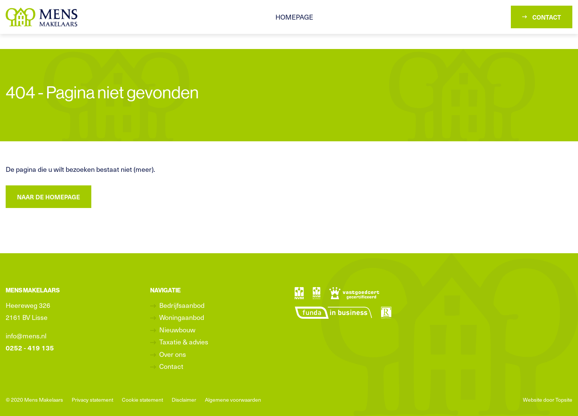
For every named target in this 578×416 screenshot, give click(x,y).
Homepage (294, 17)
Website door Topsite (547, 400)
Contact (541, 16)
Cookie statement (142, 400)
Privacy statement (92, 400)
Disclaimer (184, 400)
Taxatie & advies (183, 341)
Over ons (172, 354)
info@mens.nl (26, 335)
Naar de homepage (48, 196)
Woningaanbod (181, 317)
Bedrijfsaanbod (181, 305)
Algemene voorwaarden (233, 400)
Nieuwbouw (177, 329)
